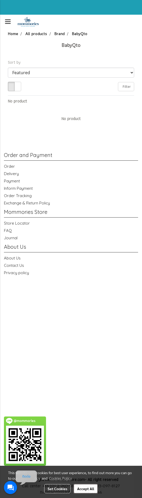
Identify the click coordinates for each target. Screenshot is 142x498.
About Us (12, 258)
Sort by (16, 62)
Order (9, 166)
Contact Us (14, 265)
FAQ (8, 230)
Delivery (11, 173)
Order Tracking (18, 195)
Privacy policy (16, 272)
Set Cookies (57, 488)
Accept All (85, 488)
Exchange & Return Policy (27, 203)
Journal (11, 237)
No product (17, 101)
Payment (12, 180)
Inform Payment (18, 188)
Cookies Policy (60, 478)
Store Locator (17, 223)
